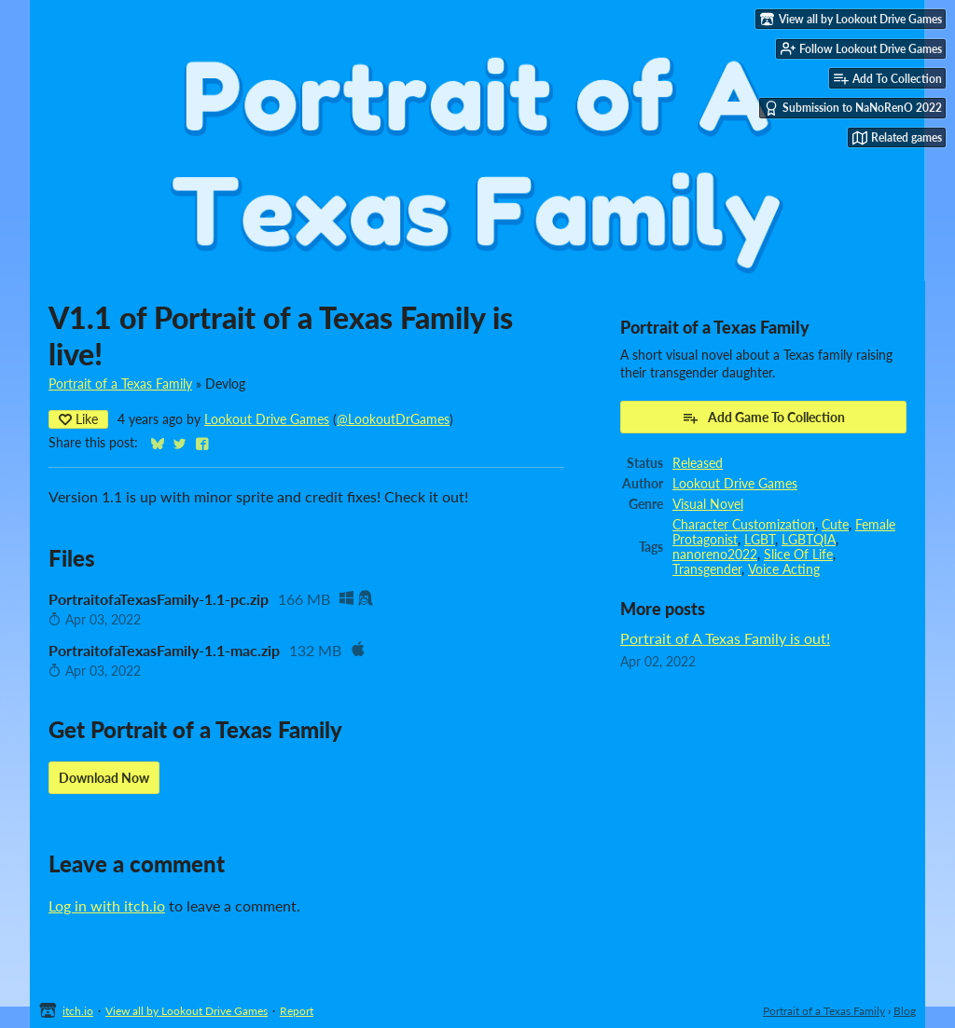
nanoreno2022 (714, 554)
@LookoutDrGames (393, 419)
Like (78, 419)
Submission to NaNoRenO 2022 (853, 108)
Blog (904, 1011)
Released (697, 463)
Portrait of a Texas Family (120, 384)
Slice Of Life (798, 554)
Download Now (104, 778)
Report (296, 1011)
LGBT (759, 539)
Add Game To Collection (763, 417)
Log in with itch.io (106, 905)
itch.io (77, 1011)
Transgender (706, 569)
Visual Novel (707, 504)
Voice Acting (784, 569)
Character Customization (743, 524)
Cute (835, 524)
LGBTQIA (809, 539)
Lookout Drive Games (266, 419)
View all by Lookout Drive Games (186, 1011)
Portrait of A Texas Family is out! (725, 638)
